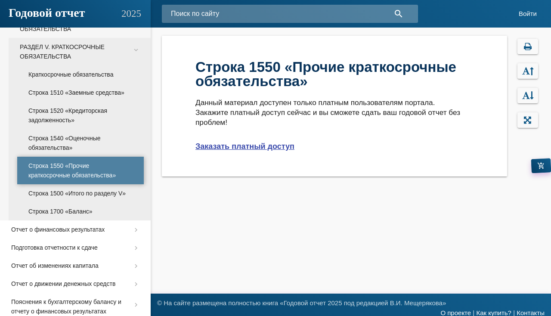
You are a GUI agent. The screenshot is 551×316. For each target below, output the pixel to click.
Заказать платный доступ (244, 146)
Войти (528, 13)
